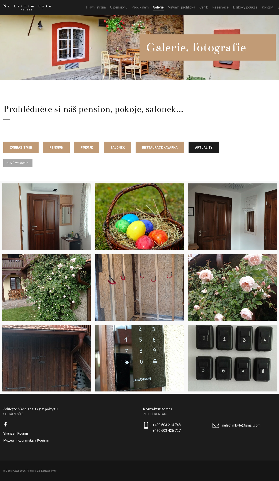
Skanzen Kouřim (15, 433)
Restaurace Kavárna (160, 147)
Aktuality (203, 147)
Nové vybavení (18, 163)
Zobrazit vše (21, 147)
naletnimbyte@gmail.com (241, 425)
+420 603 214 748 (167, 425)
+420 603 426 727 (167, 430)
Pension (56, 147)
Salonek (117, 147)
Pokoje (87, 147)
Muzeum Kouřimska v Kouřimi (26, 440)
